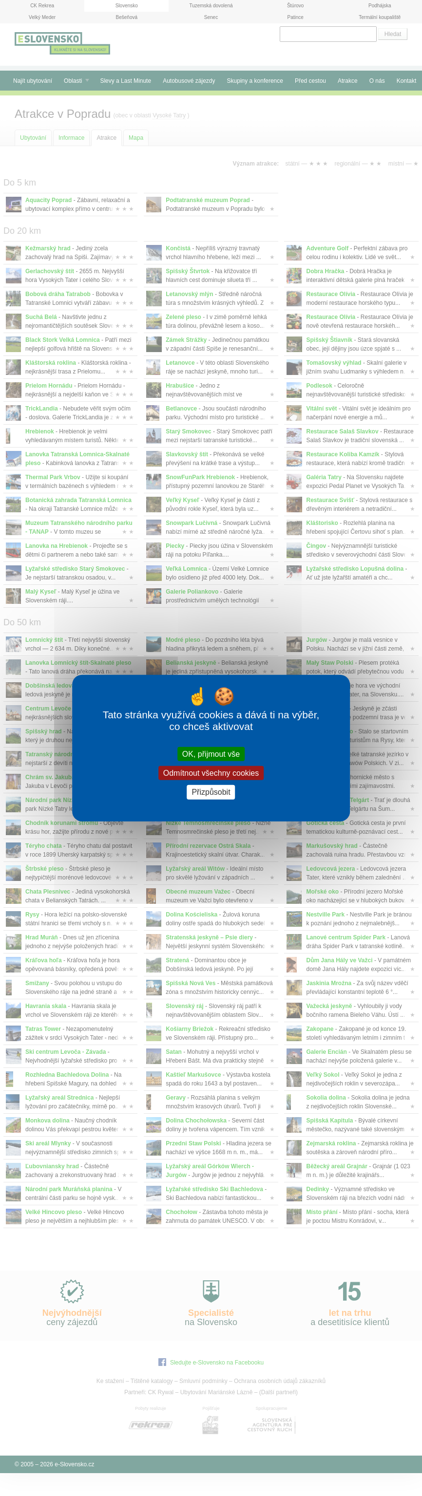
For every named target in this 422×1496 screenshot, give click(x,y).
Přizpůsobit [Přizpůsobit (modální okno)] (211, 792)
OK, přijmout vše (211, 754)
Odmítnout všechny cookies (211, 773)
